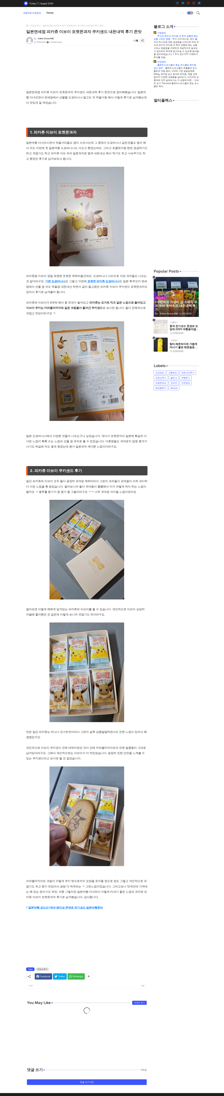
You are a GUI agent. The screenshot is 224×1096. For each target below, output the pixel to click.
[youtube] (188, 3)
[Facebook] (43, 976)
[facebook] (177, 3)
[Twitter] (60, 976)
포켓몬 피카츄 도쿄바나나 (103, 281)
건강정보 (161, 61)
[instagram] (194, 3)
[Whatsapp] (76, 976)
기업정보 (161, 32)
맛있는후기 (35, 25)
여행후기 (185, 377)
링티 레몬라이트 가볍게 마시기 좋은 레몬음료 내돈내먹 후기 (184, 345)
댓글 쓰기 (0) (87, 1082)
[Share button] (89, 976)
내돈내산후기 (187, 372)
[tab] (50, 13)
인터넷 (173, 383)
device (174, 388)
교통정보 (172, 372)
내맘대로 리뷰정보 (32, 13)
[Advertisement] (86, 68)
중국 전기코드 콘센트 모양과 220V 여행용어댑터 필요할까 (184, 328)
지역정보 (185, 383)
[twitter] (183, 3)
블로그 (173, 377)
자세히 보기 (139, 1002)
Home (50, 12)
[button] (190, 12)
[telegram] (199, 3)
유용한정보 (160, 383)
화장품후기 (160, 388)
